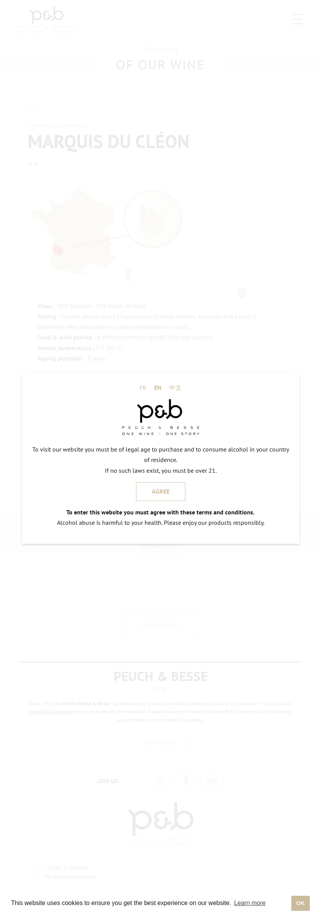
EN (157, 387)
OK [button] (300, 903)
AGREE (161, 491)
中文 (175, 387)
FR (142, 387)
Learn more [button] (250, 903)
